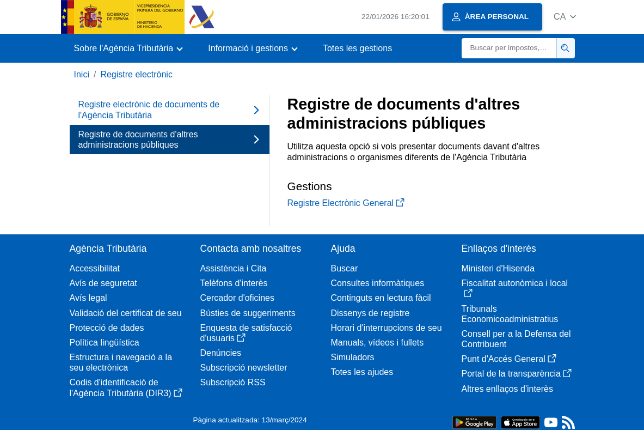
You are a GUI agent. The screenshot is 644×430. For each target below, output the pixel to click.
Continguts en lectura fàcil (381, 297)
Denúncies (221, 353)
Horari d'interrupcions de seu (386, 327)
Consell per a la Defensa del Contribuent (516, 339)
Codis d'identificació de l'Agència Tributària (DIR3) (126, 387)
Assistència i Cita (233, 268)
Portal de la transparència (517, 373)
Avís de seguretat (103, 283)
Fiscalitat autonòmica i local (515, 288)
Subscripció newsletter (243, 367)
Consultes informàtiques (378, 283)
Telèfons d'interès (234, 283)
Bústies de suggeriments (248, 313)
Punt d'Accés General (509, 359)
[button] (565, 16)
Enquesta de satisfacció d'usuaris (246, 333)
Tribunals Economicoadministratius (510, 314)
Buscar (344, 268)
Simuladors (353, 357)
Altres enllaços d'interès (507, 388)
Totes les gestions (357, 48)
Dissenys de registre (370, 313)
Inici (81, 74)
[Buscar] (509, 48)
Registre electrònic (136, 74)
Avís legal (88, 297)
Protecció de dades (107, 327)
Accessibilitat (95, 268)
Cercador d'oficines (237, 297)
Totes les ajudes (362, 372)
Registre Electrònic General (346, 203)
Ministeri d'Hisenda (498, 268)
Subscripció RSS (233, 382)
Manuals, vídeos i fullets (377, 342)
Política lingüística (104, 342)
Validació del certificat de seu (126, 313)
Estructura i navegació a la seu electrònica (121, 362)
